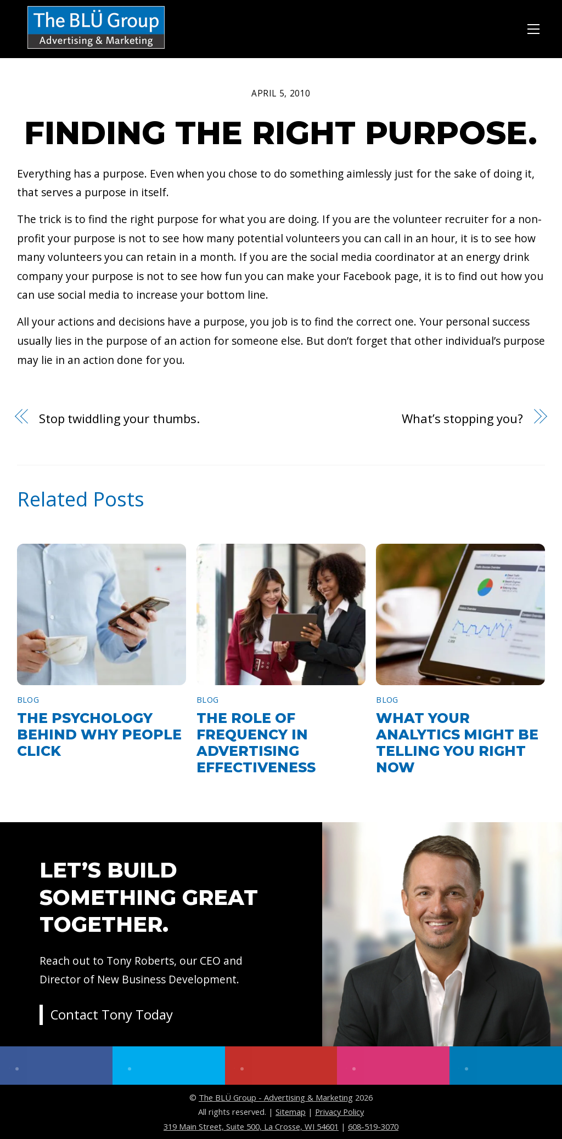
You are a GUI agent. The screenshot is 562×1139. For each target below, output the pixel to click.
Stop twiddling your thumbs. (119, 418)
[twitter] (169, 1065)
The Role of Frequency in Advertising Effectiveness (256, 743)
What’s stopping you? (462, 418)
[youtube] (281, 1065)
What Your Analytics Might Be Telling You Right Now (457, 743)
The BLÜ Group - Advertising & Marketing (276, 1097)
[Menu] (533, 27)
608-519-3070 (373, 1126)
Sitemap (291, 1111)
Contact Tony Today (111, 1015)
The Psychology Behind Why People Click (99, 734)
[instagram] (393, 1065)
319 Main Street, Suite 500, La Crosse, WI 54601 (251, 1126)
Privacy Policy (339, 1111)
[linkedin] (505, 1065)
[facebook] (56, 1065)
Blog (28, 699)
